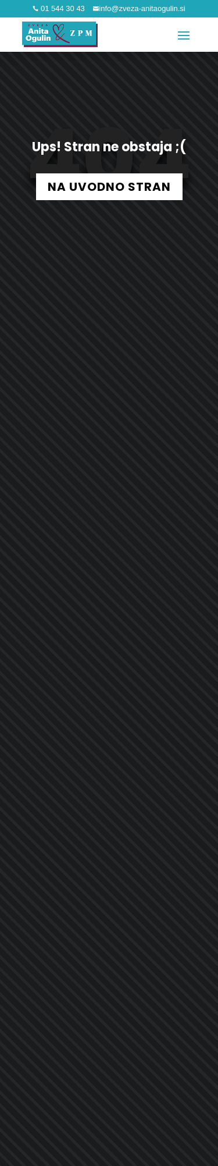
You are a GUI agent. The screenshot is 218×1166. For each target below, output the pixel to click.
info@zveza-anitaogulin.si (142, 8)
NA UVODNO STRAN (109, 187)
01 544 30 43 (61, 8)
